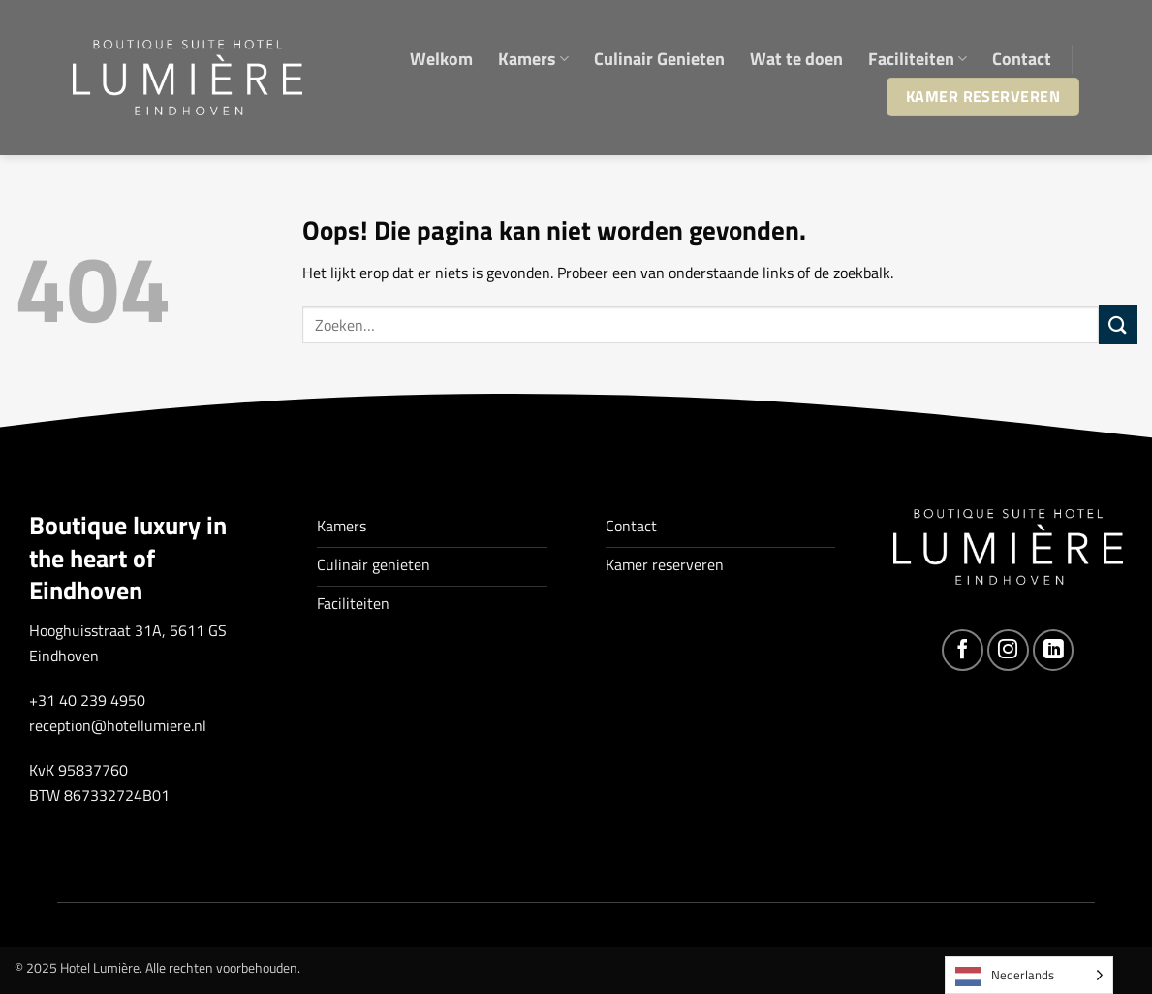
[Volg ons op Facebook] (962, 650)
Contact (1021, 59)
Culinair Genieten (659, 59)
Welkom (441, 59)
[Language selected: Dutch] (1029, 975)
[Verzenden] (1118, 324)
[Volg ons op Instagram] (1008, 650)
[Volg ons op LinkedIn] (1053, 650)
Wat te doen (796, 59)
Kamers (533, 59)
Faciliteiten (917, 59)
